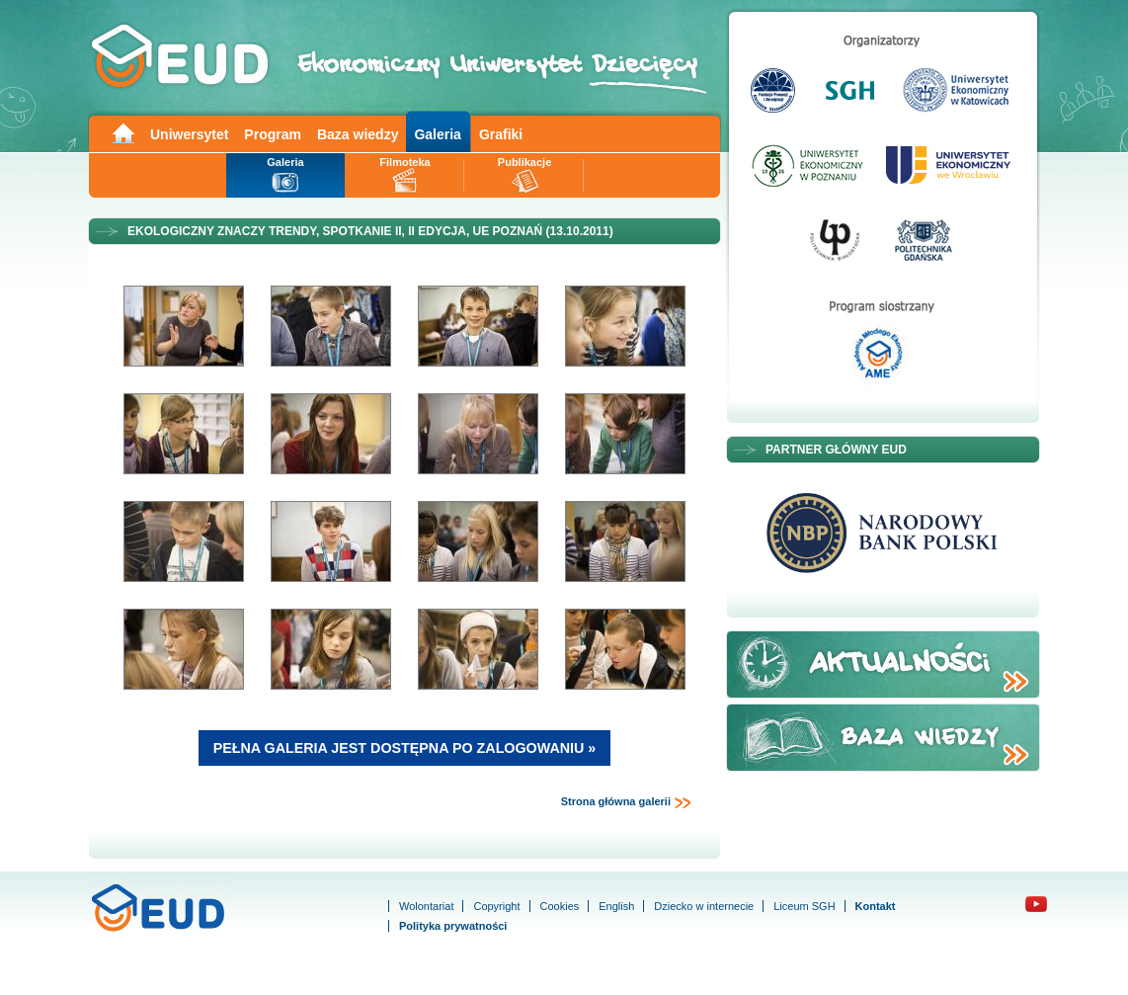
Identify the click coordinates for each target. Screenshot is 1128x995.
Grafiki (501, 134)
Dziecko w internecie (704, 906)
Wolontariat (426, 906)
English (616, 906)
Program (272, 134)
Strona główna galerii (626, 802)
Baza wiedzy (357, 134)
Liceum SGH (804, 906)
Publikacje (524, 162)
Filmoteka (404, 162)
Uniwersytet (189, 134)
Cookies (560, 906)
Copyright (496, 906)
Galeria (437, 134)
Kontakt (875, 906)
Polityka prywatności (453, 926)
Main (122, 132)
